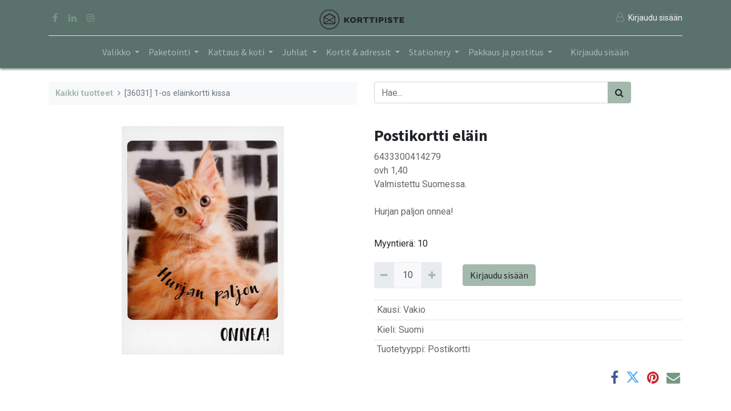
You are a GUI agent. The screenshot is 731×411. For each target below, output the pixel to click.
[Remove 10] (384, 275)
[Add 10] (431, 275)
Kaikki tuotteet (84, 93)
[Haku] (619, 92)
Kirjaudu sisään (600, 52)
